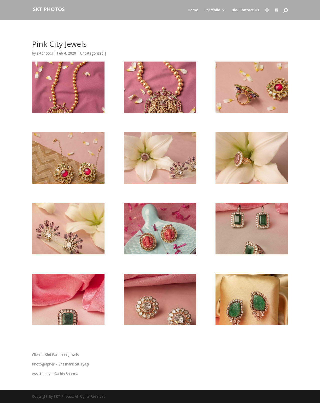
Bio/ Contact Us (245, 10)
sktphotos (45, 53)
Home (193, 10)
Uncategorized (92, 53)
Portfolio (212, 10)
